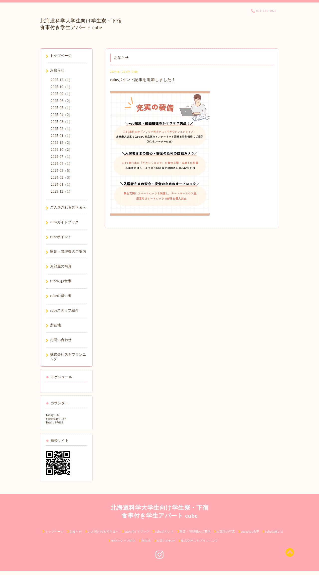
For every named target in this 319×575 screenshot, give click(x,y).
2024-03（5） (62, 170)
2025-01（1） (62, 136)
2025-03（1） (62, 122)
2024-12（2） (62, 143)
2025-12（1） (62, 80)
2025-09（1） (62, 94)
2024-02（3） (62, 177)
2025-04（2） (62, 115)
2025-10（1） (62, 87)
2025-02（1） (62, 129)
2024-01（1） (62, 184)
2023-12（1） (62, 191)
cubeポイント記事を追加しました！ (142, 80)
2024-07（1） (62, 157)
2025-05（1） (62, 108)
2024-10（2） (62, 150)
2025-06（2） (62, 101)
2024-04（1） (62, 163)
